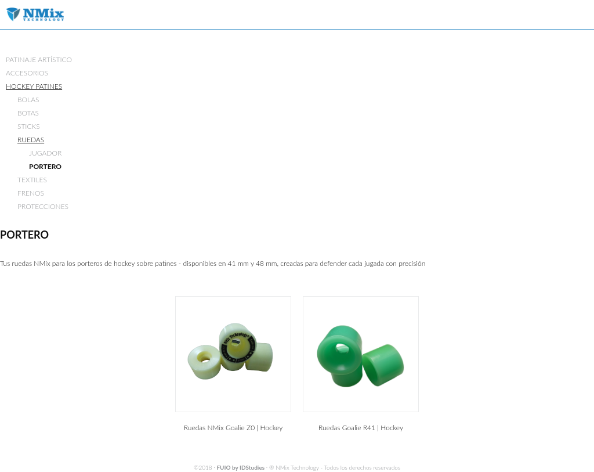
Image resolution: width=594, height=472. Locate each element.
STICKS (28, 126)
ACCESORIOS (27, 73)
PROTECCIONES (42, 206)
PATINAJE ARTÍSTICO (39, 59)
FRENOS (30, 193)
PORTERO (45, 166)
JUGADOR (45, 153)
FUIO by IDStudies (240, 467)
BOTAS (28, 113)
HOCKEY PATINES (34, 86)
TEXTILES (32, 179)
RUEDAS (30, 139)
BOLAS (28, 99)
